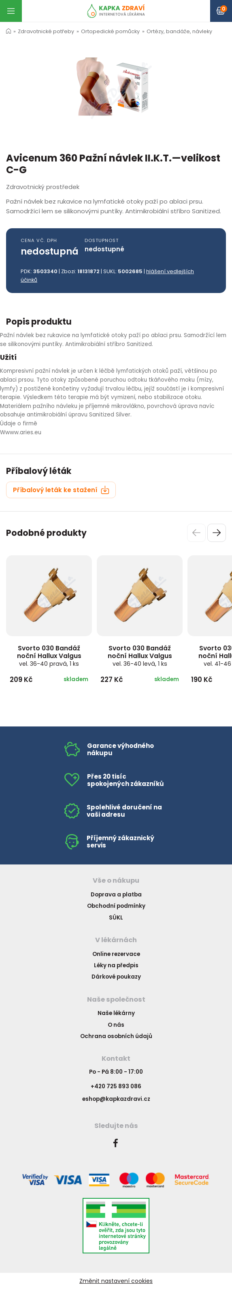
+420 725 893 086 (116, 1086)
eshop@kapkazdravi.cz (116, 1099)
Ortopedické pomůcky (110, 31)
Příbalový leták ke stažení (61, 490)
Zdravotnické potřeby (46, 31)
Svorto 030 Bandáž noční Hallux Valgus (49, 655)
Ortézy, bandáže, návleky (179, 31)
